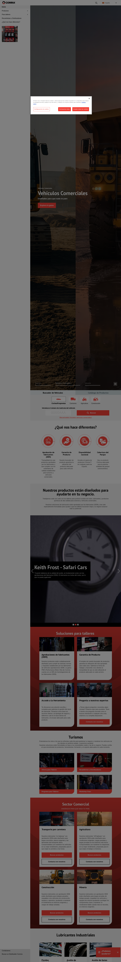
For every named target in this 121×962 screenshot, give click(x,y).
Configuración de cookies (41, 109)
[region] (61, 105)
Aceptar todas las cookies (80, 109)
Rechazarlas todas (64, 109)
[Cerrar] (89, 98)
